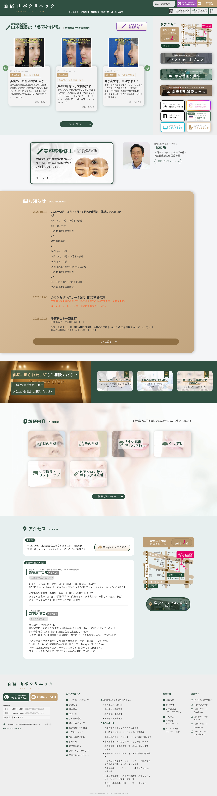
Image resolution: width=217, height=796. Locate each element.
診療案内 (85, 12)
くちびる (170, 716)
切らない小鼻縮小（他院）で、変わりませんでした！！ (126, 784)
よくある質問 (117, 12)
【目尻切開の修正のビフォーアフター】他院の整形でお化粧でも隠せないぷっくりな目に (127, 762)
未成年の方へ (75, 746)
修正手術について (77, 723)
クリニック (74, 12)
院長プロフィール (167, 161)
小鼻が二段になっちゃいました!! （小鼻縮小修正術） (128, 737)
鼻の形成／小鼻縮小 (113, 714)
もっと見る (106, 341)
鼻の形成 (170, 705)
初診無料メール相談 (46, 697)
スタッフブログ (201, 705)
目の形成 (170, 700)
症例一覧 (105, 12)
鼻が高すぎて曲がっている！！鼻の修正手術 (124, 732)
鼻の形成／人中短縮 (113, 718)
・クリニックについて (79, 700)
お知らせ (73, 741)
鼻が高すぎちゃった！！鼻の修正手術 (121, 728)
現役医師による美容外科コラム (117, 700)
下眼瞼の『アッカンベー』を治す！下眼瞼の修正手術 (127, 755)
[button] (5, 68)
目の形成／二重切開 (113, 705)
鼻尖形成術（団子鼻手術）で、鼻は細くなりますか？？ (126, 747)
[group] (29, 72)
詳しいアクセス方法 (168, 604)
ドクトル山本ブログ (203, 700)
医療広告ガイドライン (79, 755)
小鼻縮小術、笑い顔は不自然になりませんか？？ (126, 741)
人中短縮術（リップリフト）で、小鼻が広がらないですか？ (127, 769)
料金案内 (95, 12)
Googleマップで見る (10, 728)
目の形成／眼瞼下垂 (113, 709)
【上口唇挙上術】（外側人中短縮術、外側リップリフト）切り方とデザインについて (127, 777)
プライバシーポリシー (79, 750)
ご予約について (164, 4)
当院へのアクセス (77, 737)
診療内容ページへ (107, 496)
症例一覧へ (75, 124)
